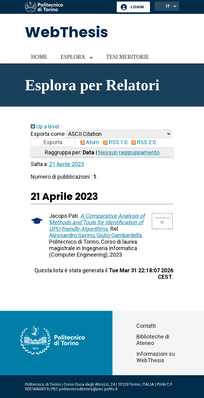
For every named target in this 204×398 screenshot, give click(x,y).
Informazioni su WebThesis (155, 357)
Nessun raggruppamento (128, 152)
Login (137, 7)
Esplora (73, 57)
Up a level (45, 126)
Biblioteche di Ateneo (152, 339)
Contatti (146, 326)
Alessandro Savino (71, 235)
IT (168, 6)
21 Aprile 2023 (66, 164)
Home (39, 57)
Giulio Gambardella (119, 235)
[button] (53, 142)
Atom (88, 142)
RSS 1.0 (114, 142)
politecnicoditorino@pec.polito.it (88, 389)
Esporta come (48, 134)
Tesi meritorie (127, 57)
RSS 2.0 (142, 142)
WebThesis (66, 32)
